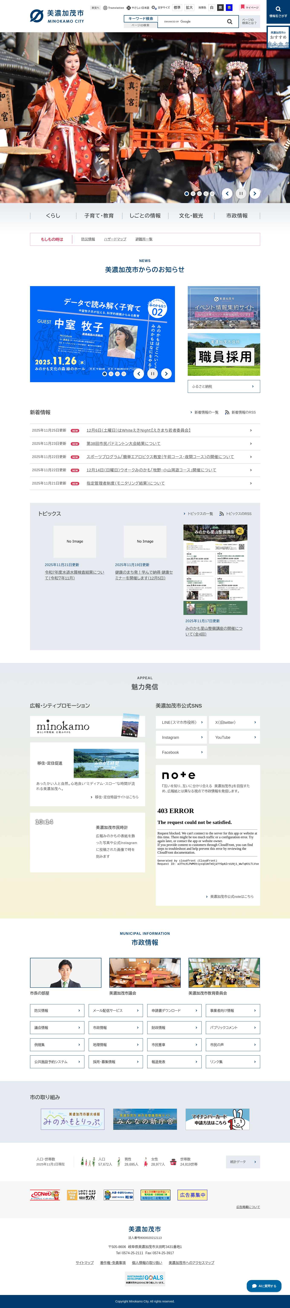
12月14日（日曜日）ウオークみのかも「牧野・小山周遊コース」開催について (152, 470)
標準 (177, 7)
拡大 (189, 7)
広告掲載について (248, 1207)
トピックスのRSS (239, 514)
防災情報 (88, 239)
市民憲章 (158, 1045)
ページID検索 (141, 25)
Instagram (170, 737)
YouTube (223, 737)
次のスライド (255, 193)
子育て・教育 (99, 216)
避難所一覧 (144, 239)
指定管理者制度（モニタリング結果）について (126, 483)
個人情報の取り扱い (147, 1263)
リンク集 (216, 1062)
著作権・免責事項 (113, 1263)
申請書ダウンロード (166, 1010)
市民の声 (217, 1045)
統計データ (238, 1162)
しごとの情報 (145, 216)
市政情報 (237, 216)
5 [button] (212, 193)
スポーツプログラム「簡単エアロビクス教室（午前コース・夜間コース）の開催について (160, 457)
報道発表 (158, 1062)
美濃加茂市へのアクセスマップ (191, 1263)
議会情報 (41, 1028)
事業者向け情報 (222, 1010)
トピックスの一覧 (200, 514)
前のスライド (227, 193)
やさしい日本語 (140, 7)
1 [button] (186, 193)
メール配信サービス (108, 1010)
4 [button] (205, 193)
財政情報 (158, 1028)
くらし (53, 216)
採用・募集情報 (104, 1062)
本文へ (95, 7)
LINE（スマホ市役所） (179, 722)
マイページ (252, 7)
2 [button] (193, 193)
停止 (241, 193)
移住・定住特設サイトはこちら (117, 797)
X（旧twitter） (225, 722)
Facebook (170, 752)
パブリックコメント (224, 1028)
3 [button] (199, 193)
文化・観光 (191, 216)
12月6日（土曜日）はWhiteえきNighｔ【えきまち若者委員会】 (139, 430)
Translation (116, 7)
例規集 (40, 1045)
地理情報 (100, 1045)
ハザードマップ (115, 239)
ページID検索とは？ (249, 21)
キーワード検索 (140, 18)
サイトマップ (85, 1263)
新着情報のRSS (244, 412)
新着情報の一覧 (207, 412)
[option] (145, 117)
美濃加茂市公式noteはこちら (232, 896)
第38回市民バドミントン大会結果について (124, 444)
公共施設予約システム (51, 1062)
